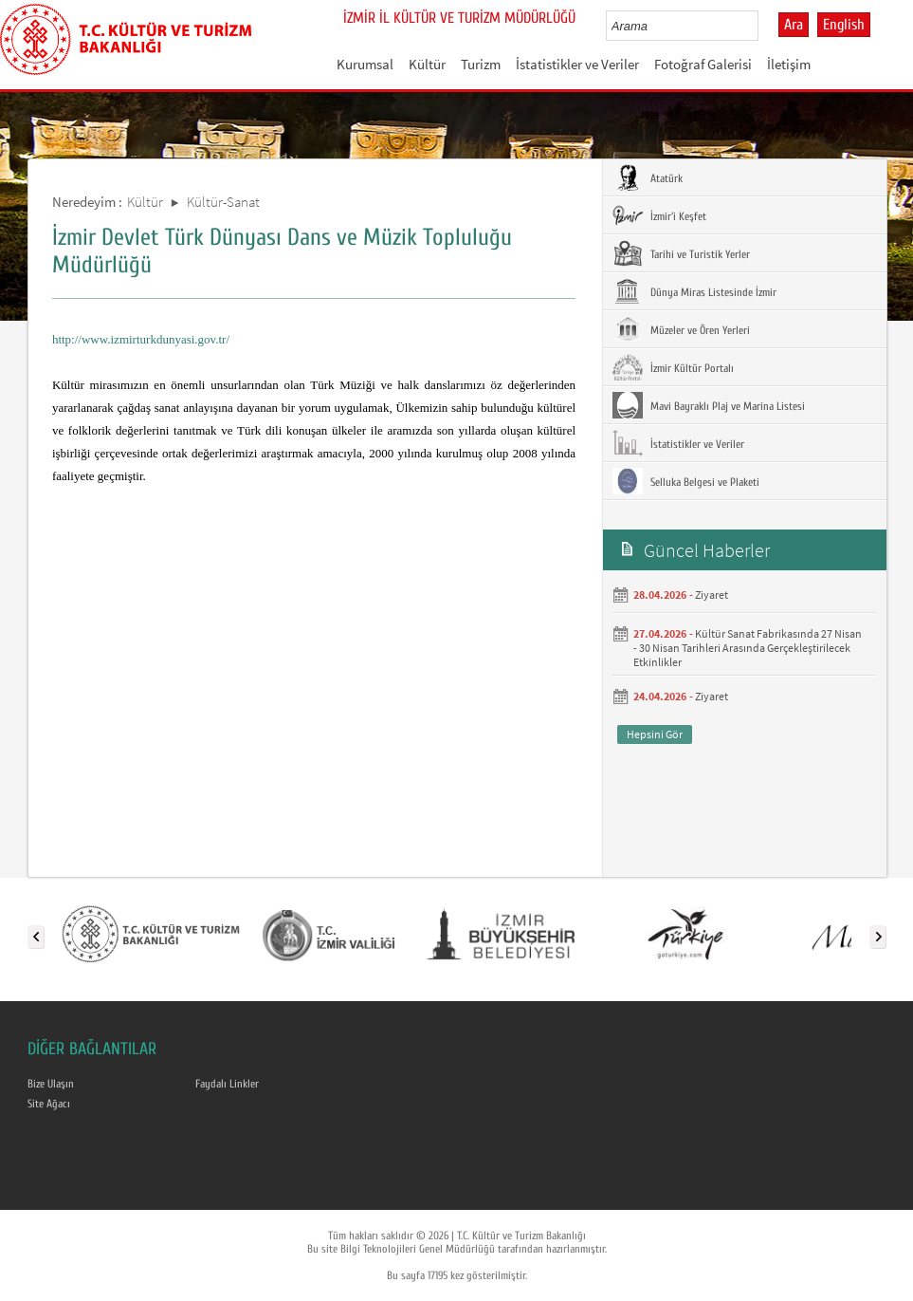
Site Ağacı (48, 1103)
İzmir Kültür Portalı (673, 367)
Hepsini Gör (655, 734)
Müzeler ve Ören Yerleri (681, 329)
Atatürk (647, 177)
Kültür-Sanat (223, 202)
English (844, 24)
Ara (793, 24)
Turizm (481, 64)
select (763, 25)
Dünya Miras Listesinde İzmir (694, 291)
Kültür (427, 64)
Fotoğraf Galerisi (703, 64)
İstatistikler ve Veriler (577, 64)
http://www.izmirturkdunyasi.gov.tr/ (140, 339)
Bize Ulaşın (50, 1083)
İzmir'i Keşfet (659, 215)
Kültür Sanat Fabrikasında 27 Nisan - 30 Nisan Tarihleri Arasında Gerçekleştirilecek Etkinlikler (747, 647)
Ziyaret (711, 594)
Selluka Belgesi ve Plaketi (685, 481)
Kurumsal (365, 64)
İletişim (789, 64)
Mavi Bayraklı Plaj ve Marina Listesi (708, 405)
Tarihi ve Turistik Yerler (681, 253)
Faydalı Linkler (227, 1083)
